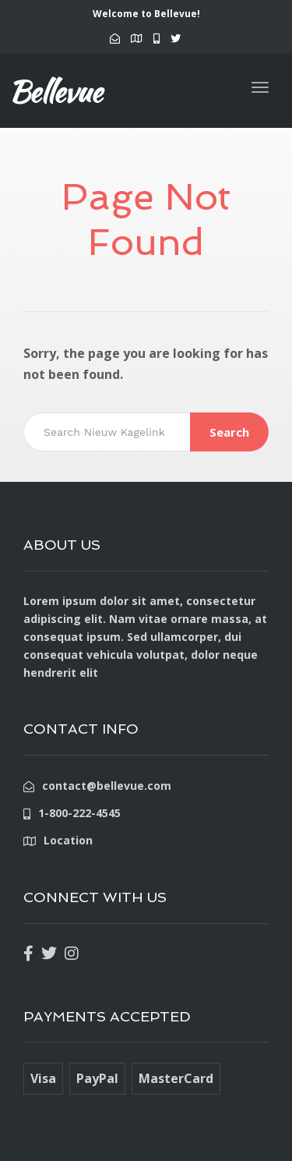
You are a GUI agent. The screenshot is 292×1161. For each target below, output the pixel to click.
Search (229, 432)
